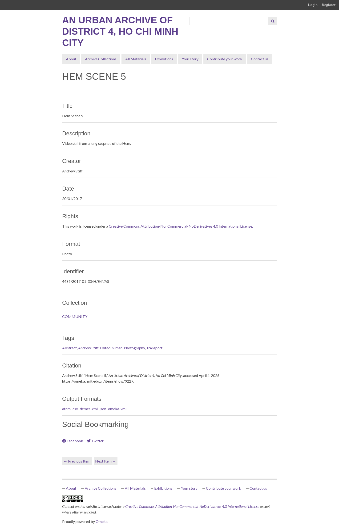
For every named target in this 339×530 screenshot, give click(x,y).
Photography (134, 348)
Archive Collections (101, 59)
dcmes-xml (89, 408)
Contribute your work (224, 59)
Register (329, 5)
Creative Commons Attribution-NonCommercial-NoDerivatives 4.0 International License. (181, 226)
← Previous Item (77, 461)
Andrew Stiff (88, 348)
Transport (154, 348)
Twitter (95, 440)
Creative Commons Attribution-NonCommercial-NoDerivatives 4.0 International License (192, 506)
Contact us (259, 59)
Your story (190, 59)
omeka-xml (117, 408)
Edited (105, 348)
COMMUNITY (74, 316)
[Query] (229, 21)
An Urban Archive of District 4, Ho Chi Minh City (120, 31)
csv (75, 408)
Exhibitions (164, 59)
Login (313, 5)
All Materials (135, 59)
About (71, 59)
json (103, 408)
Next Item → (105, 461)
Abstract (69, 348)
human (117, 348)
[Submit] (272, 21)
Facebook (72, 440)
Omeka (102, 521)
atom (66, 408)
